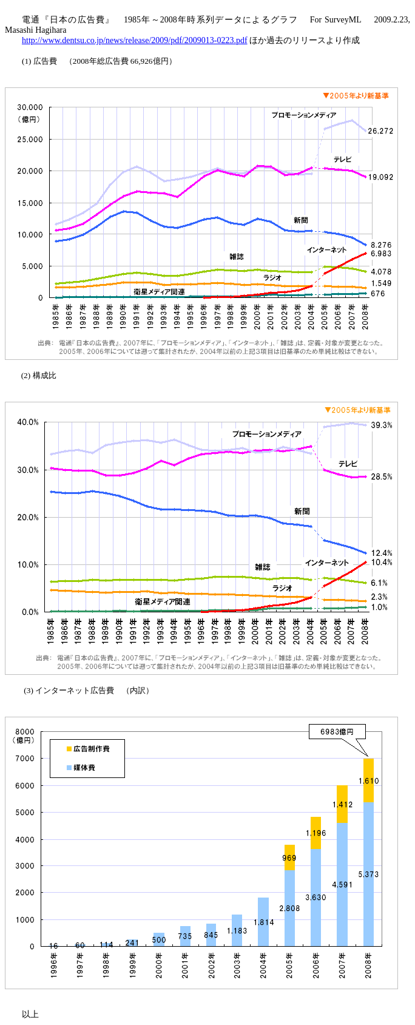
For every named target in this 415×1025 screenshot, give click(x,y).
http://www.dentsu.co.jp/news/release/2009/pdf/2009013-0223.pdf (135, 40)
